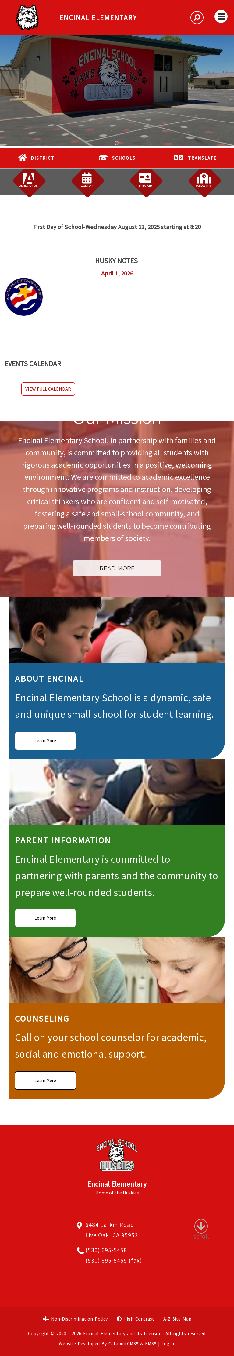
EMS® (150, 1343)
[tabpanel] (117, 90)
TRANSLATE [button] (202, 158)
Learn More (45, 740)
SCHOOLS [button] (124, 158)
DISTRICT (43, 158)
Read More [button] (117, 568)
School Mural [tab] (117, 143)
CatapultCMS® (123, 1343)
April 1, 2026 (117, 273)
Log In (168, 1343)
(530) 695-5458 (106, 1250)
